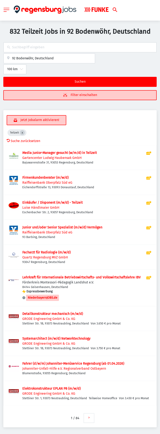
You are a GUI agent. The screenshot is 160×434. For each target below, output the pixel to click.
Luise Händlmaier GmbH (40, 208)
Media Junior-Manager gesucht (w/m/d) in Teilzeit (59, 153)
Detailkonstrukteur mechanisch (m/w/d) (52, 314)
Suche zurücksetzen (23, 141)
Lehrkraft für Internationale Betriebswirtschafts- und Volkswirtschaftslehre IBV (81, 277)
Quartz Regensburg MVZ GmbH (45, 257)
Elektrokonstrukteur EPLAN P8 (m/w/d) (51, 388)
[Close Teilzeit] (22, 132)
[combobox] (80, 47)
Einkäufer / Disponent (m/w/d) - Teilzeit (52, 203)
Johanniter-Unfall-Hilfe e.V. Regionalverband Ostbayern (64, 368)
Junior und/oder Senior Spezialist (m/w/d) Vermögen (62, 227)
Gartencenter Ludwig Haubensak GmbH (52, 158)
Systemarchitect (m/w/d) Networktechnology (56, 338)
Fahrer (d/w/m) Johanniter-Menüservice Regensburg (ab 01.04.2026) (73, 363)
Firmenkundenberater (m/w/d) (45, 178)
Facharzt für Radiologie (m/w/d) (46, 252)
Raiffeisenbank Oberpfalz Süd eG (47, 183)
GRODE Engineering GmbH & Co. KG (48, 319)
